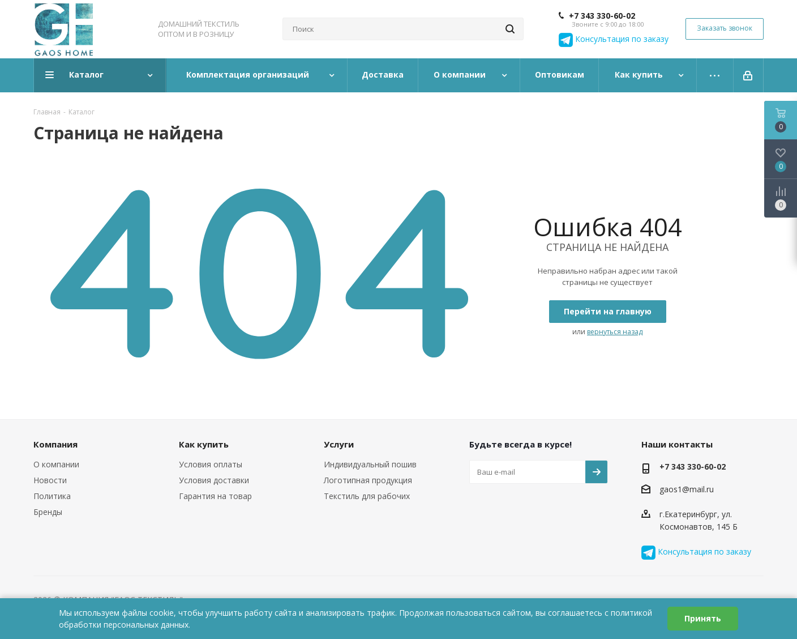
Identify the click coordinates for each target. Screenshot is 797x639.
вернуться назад (614, 331)
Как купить (204, 444)
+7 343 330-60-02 (602, 16)
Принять (702, 618)
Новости (50, 480)
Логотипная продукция (368, 480)
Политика (52, 496)
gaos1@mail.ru (686, 489)
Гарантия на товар (215, 496)
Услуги (339, 444)
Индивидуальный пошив (370, 464)
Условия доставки (214, 480)
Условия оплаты (210, 464)
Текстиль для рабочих (367, 496)
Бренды (47, 511)
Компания (55, 444)
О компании (56, 464)
